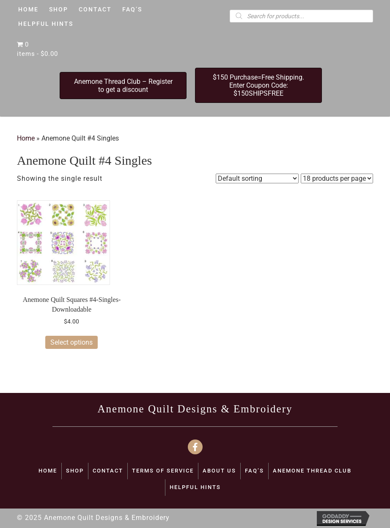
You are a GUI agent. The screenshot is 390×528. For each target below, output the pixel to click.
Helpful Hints (195, 487)
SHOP (75, 470)
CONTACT (108, 470)
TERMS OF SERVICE (163, 470)
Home (26, 138)
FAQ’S (254, 470)
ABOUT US (219, 470)
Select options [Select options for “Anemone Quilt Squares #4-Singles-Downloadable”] (71, 342)
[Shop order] (257, 178)
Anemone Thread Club (312, 470)
